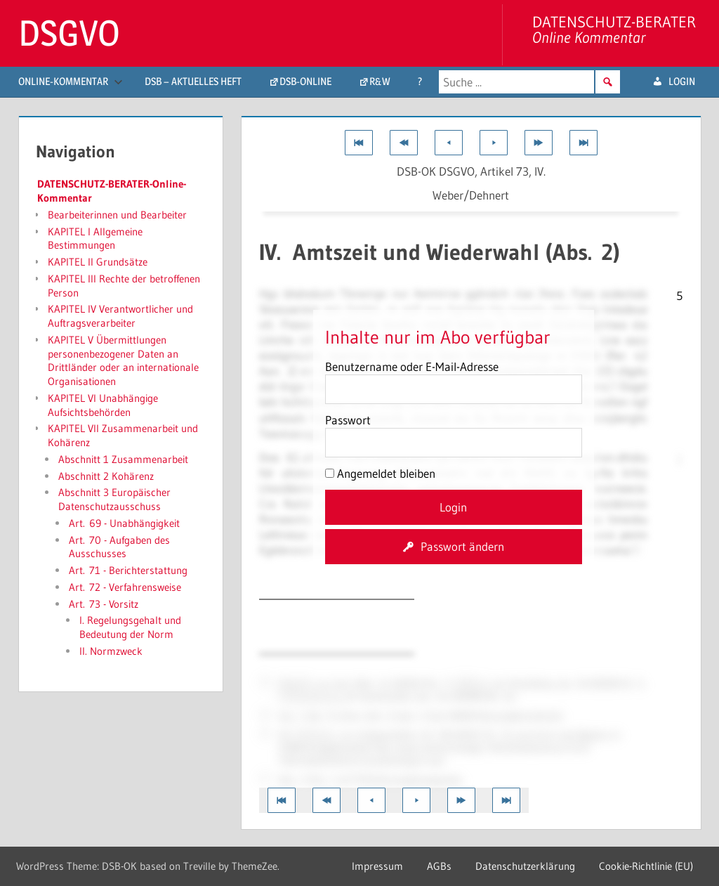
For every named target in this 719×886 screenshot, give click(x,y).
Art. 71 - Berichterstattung (128, 570)
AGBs (439, 866)
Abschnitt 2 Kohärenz (106, 476)
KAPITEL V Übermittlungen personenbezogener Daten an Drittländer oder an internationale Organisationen (123, 360)
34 (634, 549)
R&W (379, 81)
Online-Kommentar (70, 81)
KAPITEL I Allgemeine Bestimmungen (95, 238)
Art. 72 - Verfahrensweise (125, 587)
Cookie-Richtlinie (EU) (646, 866)
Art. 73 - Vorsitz (103, 604)
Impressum (377, 866)
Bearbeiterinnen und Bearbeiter (117, 214)
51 (265, 682)
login (681, 81)
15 (265, 714)
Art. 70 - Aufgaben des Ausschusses (119, 547)
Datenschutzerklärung (525, 866)
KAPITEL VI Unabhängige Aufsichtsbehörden (103, 405)
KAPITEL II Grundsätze (97, 261)
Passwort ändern (462, 546)
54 (613, 385)
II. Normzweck (111, 651)
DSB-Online (305, 81)
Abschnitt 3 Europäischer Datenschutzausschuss (114, 499)
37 (264, 778)
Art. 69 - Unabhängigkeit (124, 523)
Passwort (348, 419)
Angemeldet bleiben (380, 473)
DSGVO (69, 33)
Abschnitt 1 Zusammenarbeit (123, 459)
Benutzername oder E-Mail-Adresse (412, 366)
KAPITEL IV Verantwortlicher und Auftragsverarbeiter (120, 316)
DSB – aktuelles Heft (193, 81)
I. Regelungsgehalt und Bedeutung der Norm (130, 627)
